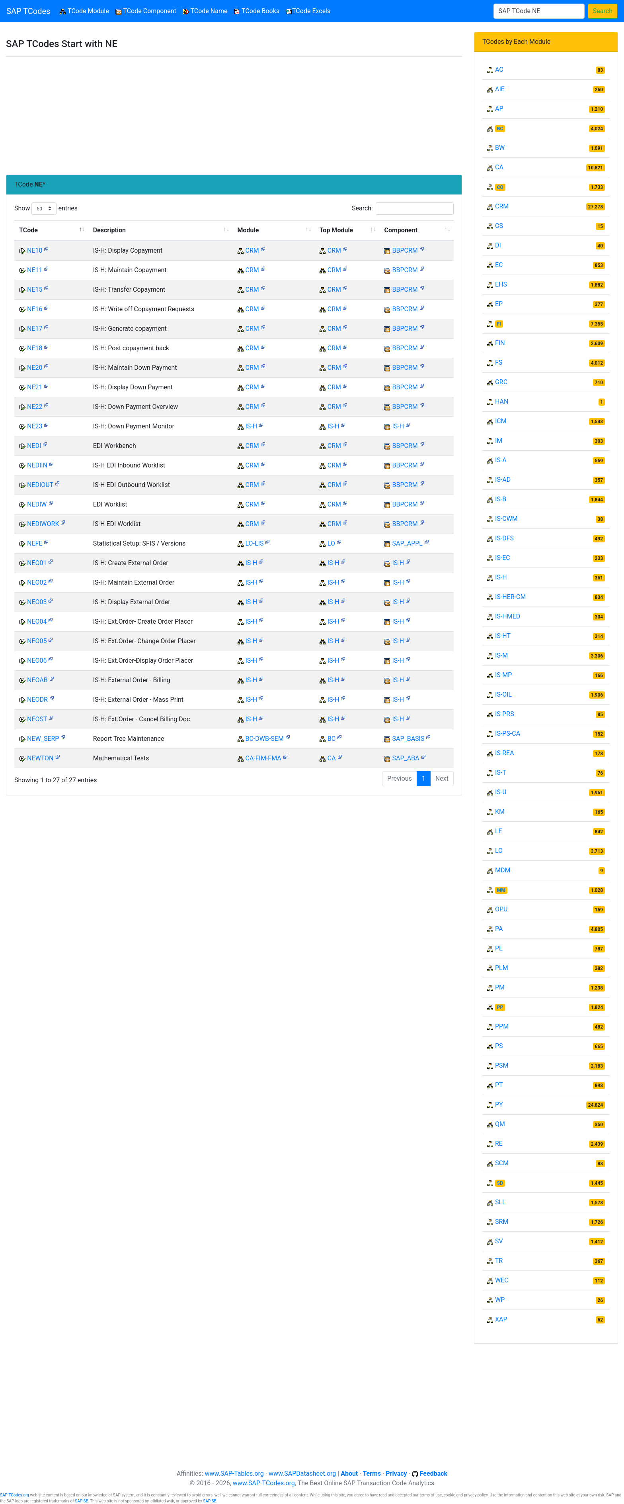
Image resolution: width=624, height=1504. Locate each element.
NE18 (35, 348)
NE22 (35, 406)
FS (498, 362)
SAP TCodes (28, 11)
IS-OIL (503, 694)
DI (498, 245)
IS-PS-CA (507, 733)
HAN (501, 401)
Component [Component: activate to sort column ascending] (400, 230)
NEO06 (37, 660)
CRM (252, 250)
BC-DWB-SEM (264, 738)
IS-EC (502, 558)
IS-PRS (504, 714)
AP (499, 108)
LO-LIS (254, 543)
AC (499, 69)
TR (499, 1260)
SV (499, 1241)
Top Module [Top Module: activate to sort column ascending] (336, 230)
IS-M (501, 655)
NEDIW (37, 504)
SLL (500, 1202)
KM (500, 811)
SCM (502, 1163)
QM (500, 1124)
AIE (500, 89)
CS (499, 226)
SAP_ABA (405, 758)
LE (498, 831)
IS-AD (503, 479)
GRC (501, 382)
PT (499, 1085)
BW (500, 147)
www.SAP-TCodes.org (264, 1483)
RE (499, 1143)
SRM (501, 1221)
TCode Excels (308, 11)
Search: (403, 208)
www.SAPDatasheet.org (302, 1473)
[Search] (539, 11)
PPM (502, 1026)
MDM (502, 870)
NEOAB (37, 680)
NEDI (34, 446)
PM (500, 987)
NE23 (35, 426)
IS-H (251, 426)
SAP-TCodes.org (14, 1495)
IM (498, 440)
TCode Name (205, 11)
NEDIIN (37, 465)
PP (500, 1007)
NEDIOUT (40, 485)
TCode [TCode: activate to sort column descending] (28, 230)
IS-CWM (506, 518)
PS (499, 1046)
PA (499, 929)
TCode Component (145, 11)
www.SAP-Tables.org (234, 1473)
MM (501, 890)
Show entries (46, 208)
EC (499, 265)
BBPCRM (404, 250)
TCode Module (86, 10)
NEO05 (37, 641)
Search (602, 11)
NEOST (37, 719)
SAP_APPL (407, 543)
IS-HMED (507, 616)
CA (332, 758)
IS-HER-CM (510, 597)
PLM (501, 968)
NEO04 (37, 621)
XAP (501, 1319)
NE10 (35, 250)
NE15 (35, 289)
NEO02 (37, 582)
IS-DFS (504, 538)
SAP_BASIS (408, 738)
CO (500, 187)
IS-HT (503, 636)
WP (500, 1300)
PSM (502, 1065)
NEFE (34, 543)
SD (500, 1183)
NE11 (35, 270)
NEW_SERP (43, 738)
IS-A (501, 460)
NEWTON (40, 758)
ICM (501, 421)
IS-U (501, 792)
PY (499, 1104)
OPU (501, 909)
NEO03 (37, 602)
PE (499, 948)
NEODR (37, 699)
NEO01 (37, 563)
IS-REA (504, 753)
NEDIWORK (43, 524)
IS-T (500, 772)
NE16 (35, 309)
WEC (502, 1280)
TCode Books (256, 11)
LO (331, 543)
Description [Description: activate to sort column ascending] (109, 230)
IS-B (500, 499)
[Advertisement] (234, 115)
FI (499, 324)
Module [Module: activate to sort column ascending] (248, 230)
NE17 (35, 328)
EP (499, 304)
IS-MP (503, 675)
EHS (501, 284)
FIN (500, 343)
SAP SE (81, 1501)
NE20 (35, 367)
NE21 (35, 387)
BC (331, 738)
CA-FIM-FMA (263, 758)
